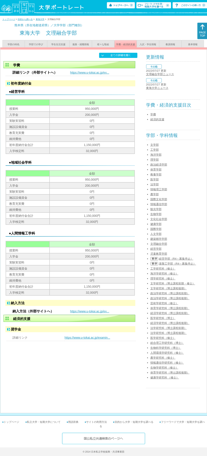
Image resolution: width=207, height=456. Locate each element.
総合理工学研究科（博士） (167, 342)
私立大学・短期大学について (44, 421)
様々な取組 (103, 44)
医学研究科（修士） (163, 338)
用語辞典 (73, 421)
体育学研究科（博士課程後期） (170, 372)
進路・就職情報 (80, 44)
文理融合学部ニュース (160, 74)
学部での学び (36, 44)
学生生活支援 (58, 44)
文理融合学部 (158, 243)
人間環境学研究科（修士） (167, 352)
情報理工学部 (158, 189)
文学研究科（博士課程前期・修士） (172, 283)
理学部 (154, 159)
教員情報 (170, 44)
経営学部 (156, 248)
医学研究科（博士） (163, 318)
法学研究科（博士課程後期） (168, 333)
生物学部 (156, 214)
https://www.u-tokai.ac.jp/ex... (89, 72)
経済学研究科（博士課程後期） (170, 323)
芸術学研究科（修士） (164, 303)
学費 (153, 114)
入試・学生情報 (148, 44)
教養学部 (156, 174)
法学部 (154, 184)
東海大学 (40, 19)
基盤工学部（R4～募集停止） (177, 263)
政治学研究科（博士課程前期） (170, 293)
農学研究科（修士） (163, 357)
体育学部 (156, 169)
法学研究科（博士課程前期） (168, 328)
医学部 (154, 179)
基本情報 (193, 44)
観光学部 (156, 209)
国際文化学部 (158, 199)
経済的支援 (157, 119)
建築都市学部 (158, 238)
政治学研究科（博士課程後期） (170, 298)
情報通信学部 (158, 204)
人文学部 (156, 234)
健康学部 (156, 224)
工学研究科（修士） (163, 268)
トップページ (8, 19)
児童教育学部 (158, 253)
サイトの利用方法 (96, 421)
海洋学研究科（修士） (164, 273)
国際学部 (156, 229)
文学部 (154, 144)
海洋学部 (156, 154)
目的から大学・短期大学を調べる (134, 421)
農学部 (154, 194)
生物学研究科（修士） (164, 367)
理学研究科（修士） (163, 278)
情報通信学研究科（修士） (167, 362)
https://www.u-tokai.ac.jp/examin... (87, 337)
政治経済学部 (158, 164)
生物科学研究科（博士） (165, 347)
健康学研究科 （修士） (164, 377)
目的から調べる (25, 19)
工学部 (154, 149)
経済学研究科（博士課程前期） (170, 313)
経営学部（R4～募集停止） (176, 258)
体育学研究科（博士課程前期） (170, 308)
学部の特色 (13, 44)
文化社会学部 (158, 219)
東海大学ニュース (157, 88)
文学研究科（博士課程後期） (168, 288)
